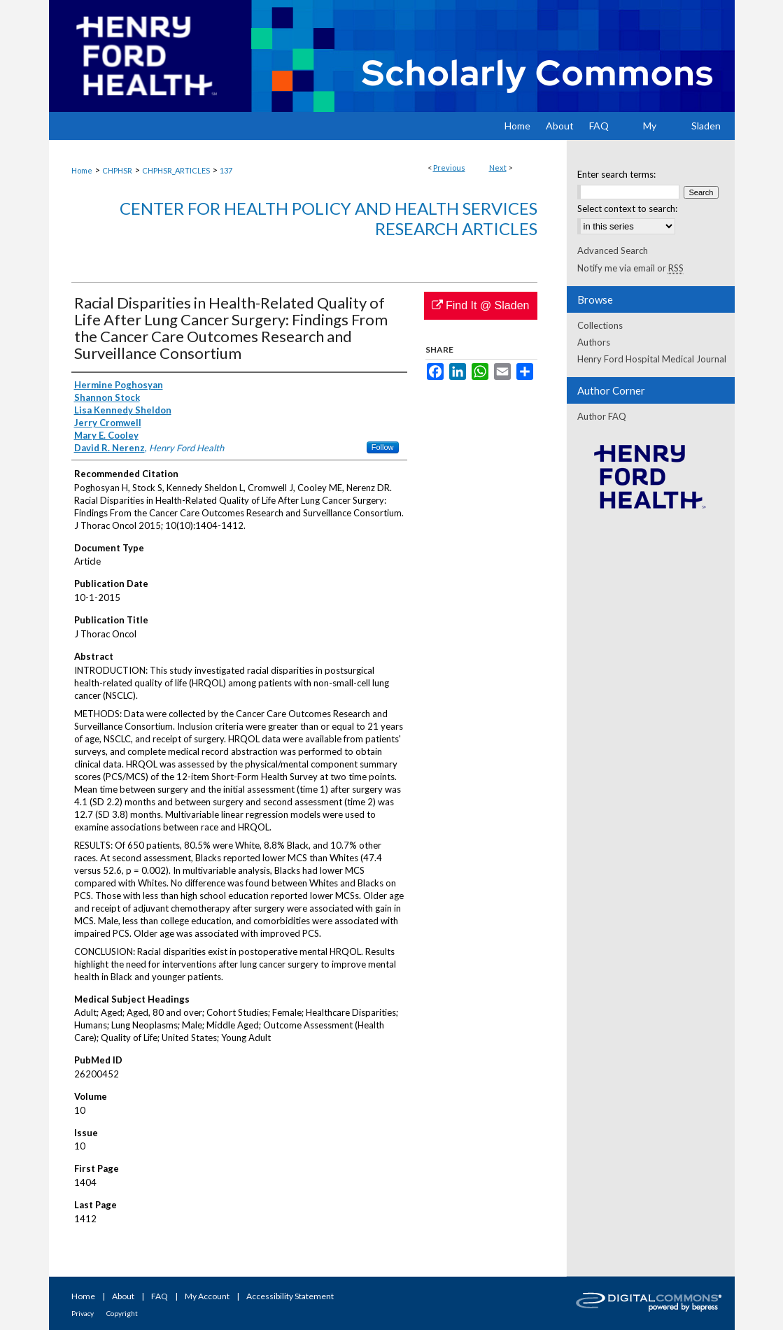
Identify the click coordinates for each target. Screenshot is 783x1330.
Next (498, 167)
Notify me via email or (630, 268)
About (123, 1296)
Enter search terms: (616, 174)
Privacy (82, 1313)
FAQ (159, 1296)
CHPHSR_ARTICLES (176, 170)
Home (81, 170)
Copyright (122, 1313)
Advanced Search (612, 250)
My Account (207, 1296)
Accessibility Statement (290, 1296)
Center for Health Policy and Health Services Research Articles (328, 218)
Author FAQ (601, 416)
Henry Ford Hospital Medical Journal (651, 359)
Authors (593, 342)
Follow (383, 447)
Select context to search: (627, 208)
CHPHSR (117, 170)
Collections (600, 325)
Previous (449, 167)
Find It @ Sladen (481, 305)
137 (226, 170)
